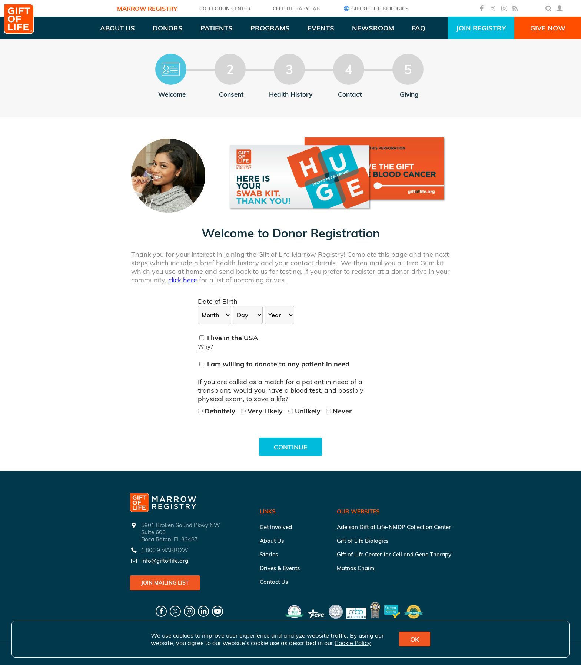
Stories (269, 554)
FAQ (418, 28)
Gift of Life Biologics (375, 8)
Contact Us (274, 581)
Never (339, 411)
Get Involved (276, 527)
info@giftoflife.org (164, 560)
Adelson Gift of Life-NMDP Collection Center (394, 527)
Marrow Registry (147, 8)
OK (414, 639)
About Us (272, 540)
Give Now (547, 28)
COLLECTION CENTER (224, 8)
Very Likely (263, 411)
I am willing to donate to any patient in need (274, 364)
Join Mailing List (165, 582)
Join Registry (481, 28)
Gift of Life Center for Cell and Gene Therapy (394, 554)
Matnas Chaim (355, 568)
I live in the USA (228, 337)
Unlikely (305, 411)
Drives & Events (280, 568)
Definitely (217, 411)
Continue (290, 447)
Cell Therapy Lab (296, 8)
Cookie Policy (353, 642)
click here (182, 280)
